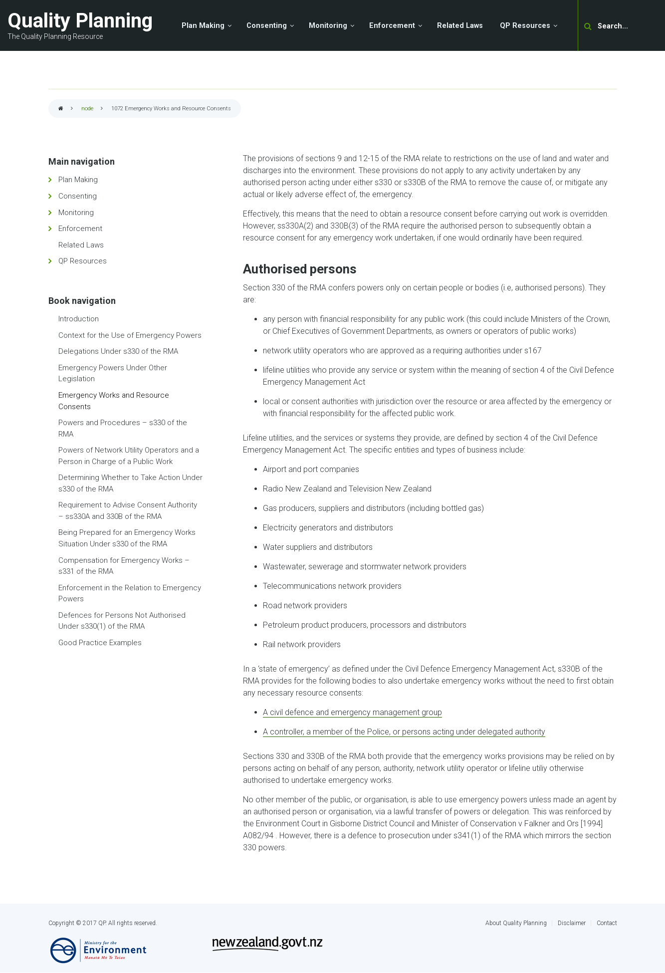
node (87, 108)
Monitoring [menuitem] (328, 25)
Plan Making (78, 179)
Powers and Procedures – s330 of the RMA (122, 428)
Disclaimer (572, 923)
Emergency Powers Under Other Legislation (112, 373)
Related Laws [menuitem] (460, 25)
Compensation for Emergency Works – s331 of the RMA (124, 566)
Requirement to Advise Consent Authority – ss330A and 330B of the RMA (127, 510)
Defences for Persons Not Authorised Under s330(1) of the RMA (122, 621)
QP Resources (82, 260)
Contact (607, 923)
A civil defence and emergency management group (352, 712)
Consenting (77, 196)
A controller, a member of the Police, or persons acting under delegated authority (404, 731)
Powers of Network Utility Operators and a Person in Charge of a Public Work (128, 456)
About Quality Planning (516, 923)
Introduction (78, 318)
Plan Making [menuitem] (203, 25)
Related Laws (81, 245)
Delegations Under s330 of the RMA (118, 351)
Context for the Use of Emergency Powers (130, 335)
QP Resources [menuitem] (525, 25)
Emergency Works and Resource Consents (113, 401)
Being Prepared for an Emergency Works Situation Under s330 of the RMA (127, 538)
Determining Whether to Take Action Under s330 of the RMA (130, 483)
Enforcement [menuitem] (392, 25)
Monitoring (76, 212)
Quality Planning (80, 20)
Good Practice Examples (100, 642)
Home (60, 109)
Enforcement (80, 228)
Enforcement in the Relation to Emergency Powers (129, 593)
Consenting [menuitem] (266, 25)
